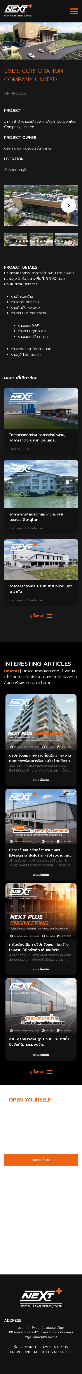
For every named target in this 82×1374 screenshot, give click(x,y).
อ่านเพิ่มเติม (41, 780)
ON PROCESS (19, 449)
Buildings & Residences (26, 528)
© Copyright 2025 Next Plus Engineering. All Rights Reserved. (41, 1349)
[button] (68, 205)
